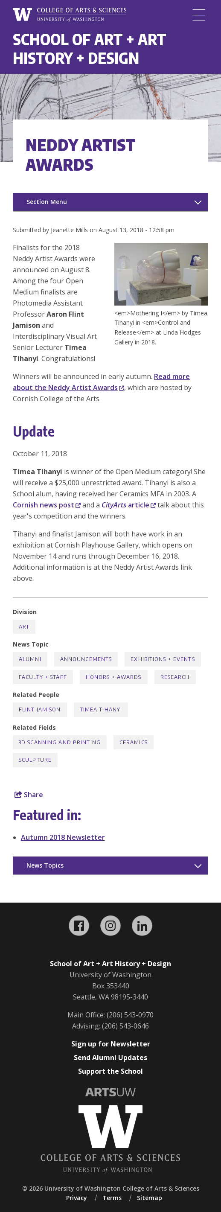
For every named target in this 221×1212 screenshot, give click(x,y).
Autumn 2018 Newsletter (63, 837)
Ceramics (133, 742)
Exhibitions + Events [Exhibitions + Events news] (163, 659)
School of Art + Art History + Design (89, 48)
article (129, 505)
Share (29, 794)
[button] (161, 303)
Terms (112, 1198)
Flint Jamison (40, 709)
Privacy (76, 1198)
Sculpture (35, 760)
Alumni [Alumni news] (30, 659)
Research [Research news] (175, 677)
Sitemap (149, 1198)
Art (24, 626)
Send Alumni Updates (110, 1057)
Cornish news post (47, 505)
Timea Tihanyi (101, 709)
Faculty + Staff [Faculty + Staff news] (43, 677)
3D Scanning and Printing (60, 742)
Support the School (110, 1071)
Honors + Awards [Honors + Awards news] (114, 677)
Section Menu (46, 202)
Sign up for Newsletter (110, 1044)
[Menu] (198, 15)
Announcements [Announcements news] (86, 659)
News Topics (45, 865)
